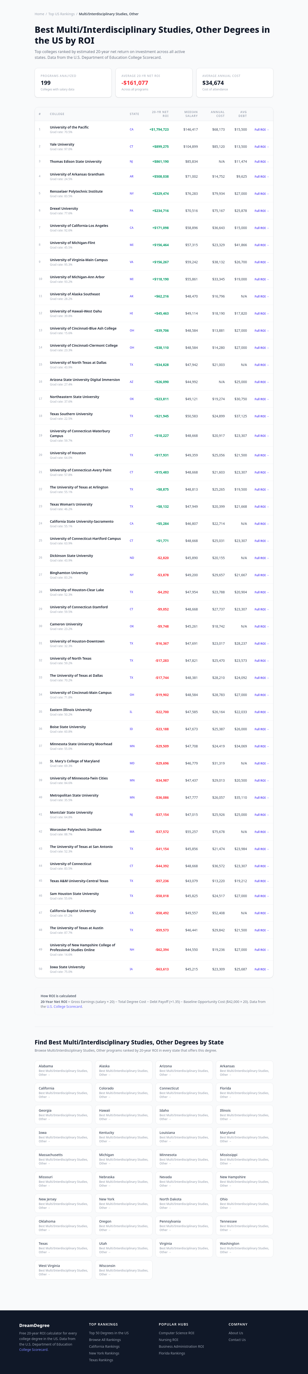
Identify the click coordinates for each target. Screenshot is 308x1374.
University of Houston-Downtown (77, 641)
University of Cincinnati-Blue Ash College (83, 328)
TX (131, 365)
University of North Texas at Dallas (78, 362)
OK (132, 399)
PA (131, 211)
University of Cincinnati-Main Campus (81, 692)
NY (132, 193)
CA (131, 129)
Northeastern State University (74, 396)
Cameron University (66, 624)
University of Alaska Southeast (75, 294)
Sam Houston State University (74, 893)
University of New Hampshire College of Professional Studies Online (82, 947)
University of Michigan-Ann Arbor (77, 277)
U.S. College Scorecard (64, 1006)
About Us (236, 1333)
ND (132, 558)
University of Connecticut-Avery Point (80, 470)
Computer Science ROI (176, 1333)
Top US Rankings (61, 14)
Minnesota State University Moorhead (81, 744)
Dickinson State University (71, 555)
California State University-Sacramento (82, 521)
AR (131, 176)
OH (132, 330)
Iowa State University (67, 967)
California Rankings (104, 1346)
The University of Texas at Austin (76, 928)
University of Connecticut (70, 863)
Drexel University (64, 208)
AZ (131, 382)
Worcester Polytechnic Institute (76, 829)
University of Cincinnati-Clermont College (84, 345)
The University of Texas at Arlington (79, 487)
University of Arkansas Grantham (77, 174)
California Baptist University (73, 910)
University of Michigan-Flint (72, 242)
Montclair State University (71, 812)
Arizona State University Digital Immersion (85, 379)
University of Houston (68, 453)
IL (131, 712)
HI (131, 313)
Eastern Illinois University (71, 709)
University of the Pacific (69, 127)
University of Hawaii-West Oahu (76, 311)
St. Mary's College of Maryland (75, 761)
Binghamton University (69, 572)
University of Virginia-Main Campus (79, 259)
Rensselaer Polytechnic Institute (76, 191)
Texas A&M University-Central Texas (79, 881)
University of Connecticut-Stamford (79, 607)
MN (132, 746)
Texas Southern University (71, 414)
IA (131, 969)
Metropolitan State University (74, 795)
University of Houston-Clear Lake (77, 590)
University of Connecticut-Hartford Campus (85, 538)
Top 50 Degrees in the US (109, 1333)
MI (131, 245)
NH (132, 950)
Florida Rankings (172, 1353)
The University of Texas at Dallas (76, 675)
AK (131, 296)
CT (131, 146)
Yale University (62, 144)
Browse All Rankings (105, 1339)
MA (132, 832)
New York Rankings (104, 1353)
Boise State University (68, 726)
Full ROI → (262, 130)
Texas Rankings (101, 1360)
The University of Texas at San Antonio (81, 846)
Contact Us (237, 1339)
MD (132, 763)
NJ (131, 161)
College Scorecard (33, 1349)
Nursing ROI (168, 1339)
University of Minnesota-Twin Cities (79, 778)
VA (131, 262)
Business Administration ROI (181, 1346)
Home (39, 14)
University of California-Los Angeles (79, 225)
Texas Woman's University (71, 504)
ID (131, 729)
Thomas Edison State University (76, 161)
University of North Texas (70, 658)
